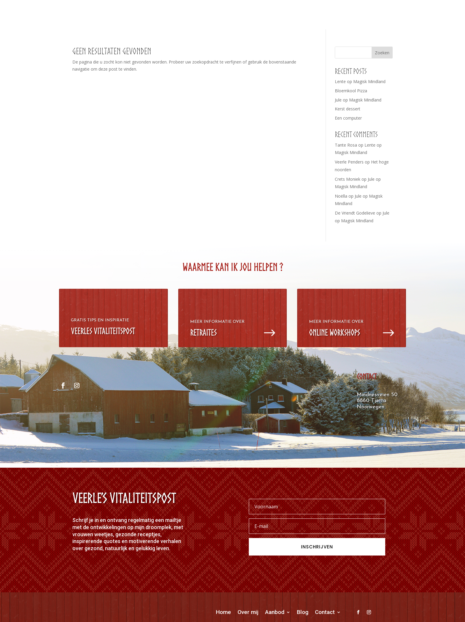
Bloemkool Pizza (351, 90)
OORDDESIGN (287, 604)
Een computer (348, 118)
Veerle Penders (349, 162)
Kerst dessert (347, 109)
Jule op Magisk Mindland (358, 100)
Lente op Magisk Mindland (360, 81)
